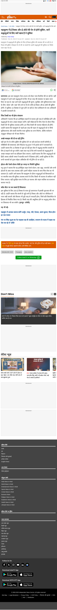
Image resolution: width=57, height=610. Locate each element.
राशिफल (38, 21)
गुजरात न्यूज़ (4, 541)
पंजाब (2, 544)
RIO (24, 597)
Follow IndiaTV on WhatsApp (28, 257)
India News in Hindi (6, 481)
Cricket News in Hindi (7, 492)
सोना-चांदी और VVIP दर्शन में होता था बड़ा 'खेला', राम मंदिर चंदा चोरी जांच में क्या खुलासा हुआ (11, 362)
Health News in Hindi (7, 502)
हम (2, 451)
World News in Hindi (7, 484)
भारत (12, 21)
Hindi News (4, 26)
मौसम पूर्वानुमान (5, 471)
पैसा (33, 21)
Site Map (4, 595)
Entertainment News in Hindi (9, 486)
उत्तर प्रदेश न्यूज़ (5, 523)
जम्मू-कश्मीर (4, 551)
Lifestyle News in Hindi (7, 505)
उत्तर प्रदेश (11, 26)
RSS (53, 595)
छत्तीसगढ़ (3, 549)
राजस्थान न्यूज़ (4, 538)
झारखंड (3, 554)
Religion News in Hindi (7, 497)
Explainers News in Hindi (8, 499)
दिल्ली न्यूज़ (4, 525)
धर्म (44, 21)
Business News (5, 494)
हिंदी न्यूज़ (11, 243)
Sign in (54, 0)
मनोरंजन (23, 21)
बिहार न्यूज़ (3, 531)
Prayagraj (19, 252)
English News (5, 461)
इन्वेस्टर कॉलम (4, 459)
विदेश (17, 21)
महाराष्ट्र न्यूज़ (4, 536)
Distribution (31, 597)
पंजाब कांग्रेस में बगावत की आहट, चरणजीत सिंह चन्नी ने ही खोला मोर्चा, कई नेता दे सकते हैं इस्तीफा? (38, 362)
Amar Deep (10, 36)
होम (2, 21)
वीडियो (7, 21)
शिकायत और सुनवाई (6, 456)
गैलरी (48, 21)
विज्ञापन (3, 454)
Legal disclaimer (14, 595)
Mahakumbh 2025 (7, 252)
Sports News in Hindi (7, 489)
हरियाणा (3, 546)
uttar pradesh (28, 252)
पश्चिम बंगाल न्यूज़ (5, 528)
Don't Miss (7, 294)
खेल (29, 21)
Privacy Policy (25, 595)
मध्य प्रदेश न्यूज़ (4, 533)
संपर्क (2, 448)
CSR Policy (34, 595)
